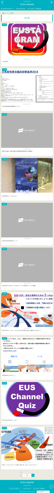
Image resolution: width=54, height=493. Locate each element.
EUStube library (20, 8)
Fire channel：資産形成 (34, 8)
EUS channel (27, 4)
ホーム (5, 13)
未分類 (11, 13)
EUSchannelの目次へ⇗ (7, 8)
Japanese (40, 492)
